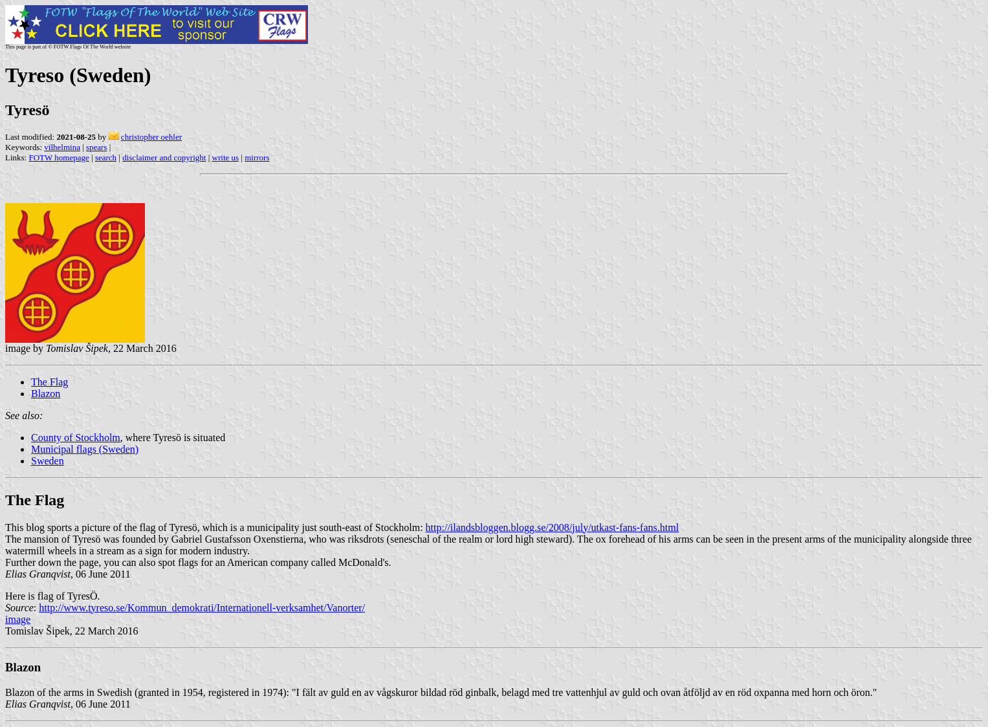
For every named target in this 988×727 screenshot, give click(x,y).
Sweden (47, 460)
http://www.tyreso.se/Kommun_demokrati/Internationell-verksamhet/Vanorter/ (202, 607)
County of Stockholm (75, 437)
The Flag (49, 381)
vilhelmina (62, 147)
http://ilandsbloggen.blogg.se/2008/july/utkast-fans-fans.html (552, 527)
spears (96, 147)
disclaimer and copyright (164, 157)
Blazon (45, 393)
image (17, 619)
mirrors (257, 157)
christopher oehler (151, 137)
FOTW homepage (58, 157)
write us (225, 157)
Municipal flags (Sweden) (84, 449)
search (105, 157)
